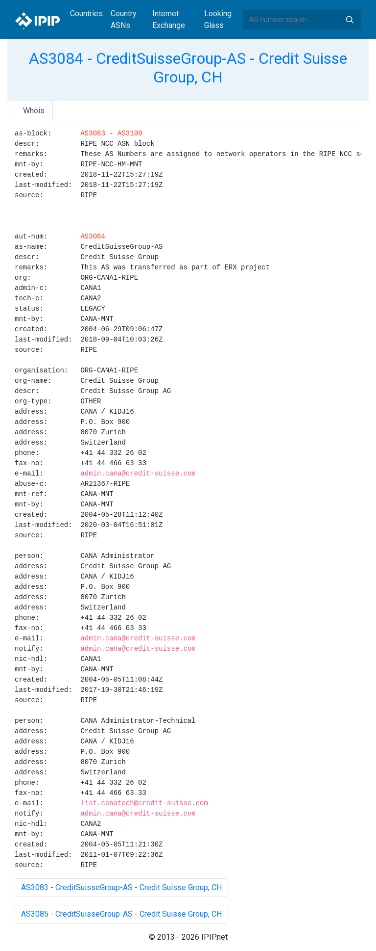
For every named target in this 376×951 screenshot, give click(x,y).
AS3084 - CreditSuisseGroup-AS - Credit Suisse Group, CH (188, 67)
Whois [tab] (34, 110)
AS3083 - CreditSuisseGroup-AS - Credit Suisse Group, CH (121, 887)
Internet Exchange (168, 19)
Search (349, 19)
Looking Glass (218, 19)
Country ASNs (124, 19)
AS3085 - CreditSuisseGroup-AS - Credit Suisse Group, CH (121, 914)
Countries (86, 13)
